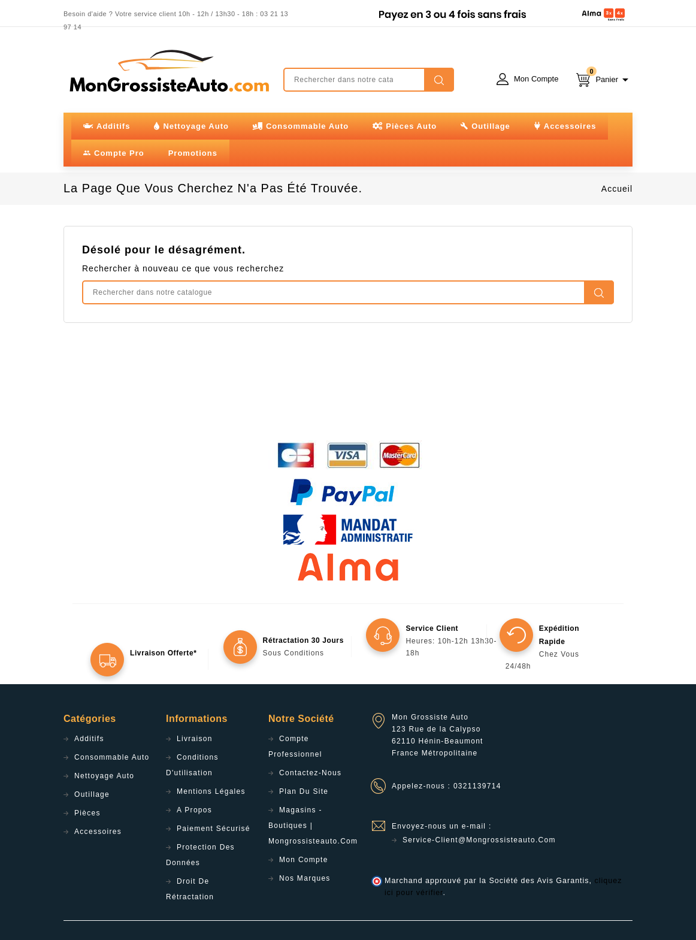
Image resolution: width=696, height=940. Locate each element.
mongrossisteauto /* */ (168, 71)
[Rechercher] (368, 80)
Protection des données (200, 855)
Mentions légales (211, 791)
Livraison (195, 739)
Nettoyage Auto (104, 776)
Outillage (92, 794)
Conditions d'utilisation (192, 765)
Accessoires (98, 831)
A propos (194, 810)
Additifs (89, 739)
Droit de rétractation (190, 889)
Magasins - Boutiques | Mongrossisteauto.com (313, 825)
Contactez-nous (310, 773)
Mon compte (303, 860)
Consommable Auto (112, 757)
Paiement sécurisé (213, 828)
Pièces (87, 813)
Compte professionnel (295, 746)
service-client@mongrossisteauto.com (479, 840)
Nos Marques (305, 878)
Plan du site (303, 791)
